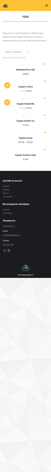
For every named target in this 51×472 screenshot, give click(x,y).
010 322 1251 (8, 245)
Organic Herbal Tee (25, 121)
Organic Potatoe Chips (25, 155)
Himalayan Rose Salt (25, 69)
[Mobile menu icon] (46, 5)
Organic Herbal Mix (25, 104)
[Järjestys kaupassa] (17, 52)
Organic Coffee (25, 86)
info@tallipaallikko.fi (11, 235)
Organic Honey (25, 138)
